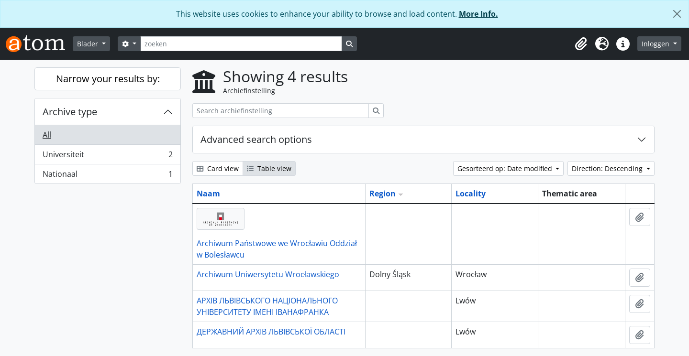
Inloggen (656, 43)
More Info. (478, 14)
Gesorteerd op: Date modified (505, 168)
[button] (580, 43)
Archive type (70, 111)
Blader (88, 43)
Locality (471, 193)
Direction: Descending (608, 168)
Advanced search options (256, 139)
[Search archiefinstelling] (280, 110)
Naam (208, 193)
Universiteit (107, 156)
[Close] (677, 13)
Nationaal (107, 175)
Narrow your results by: (108, 78)
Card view (218, 168)
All (47, 134)
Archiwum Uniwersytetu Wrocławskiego (268, 274)
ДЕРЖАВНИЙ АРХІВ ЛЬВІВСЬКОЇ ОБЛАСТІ (271, 331)
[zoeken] (241, 43)
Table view (269, 168)
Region (382, 193)
